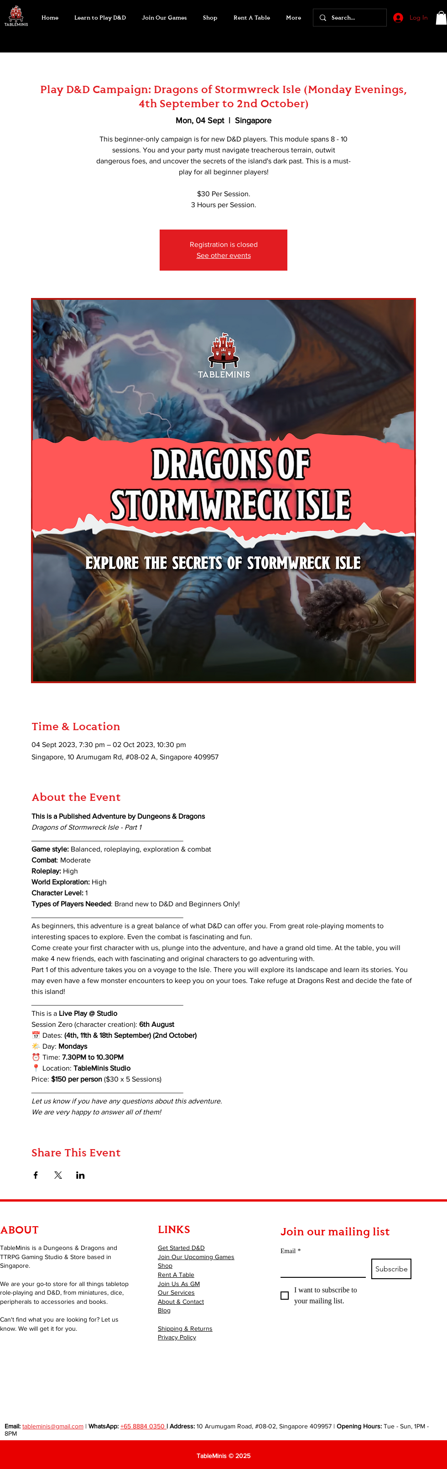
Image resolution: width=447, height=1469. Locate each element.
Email (291, 1251)
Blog (164, 1310)
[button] (164, 18)
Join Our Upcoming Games (196, 1256)
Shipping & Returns (185, 1328)
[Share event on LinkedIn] (80, 1175)
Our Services (176, 1292)
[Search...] (349, 17)
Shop (165, 1265)
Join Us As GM (179, 1283)
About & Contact (181, 1301)
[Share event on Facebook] (35, 1175)
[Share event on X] (58, 1175)
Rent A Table (176, 1274)
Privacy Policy (177, 1337)
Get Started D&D (181, 1247)
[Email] (320, 1268)
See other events (224, 255)
